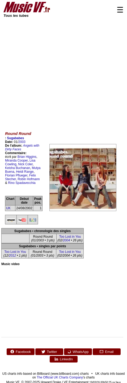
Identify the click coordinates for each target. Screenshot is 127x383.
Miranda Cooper (16, 160)
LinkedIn (63, 359)
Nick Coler (25, 164)
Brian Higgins (27, 157)
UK (8, 208)
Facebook (20, 351)
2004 (66, 240)
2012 (12, 255)
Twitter (49, 351)
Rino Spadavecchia (21, 183)
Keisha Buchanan (17, 168)
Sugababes (15, 138)
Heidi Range (24, 172)
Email (106, 351)
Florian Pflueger (16, 175)
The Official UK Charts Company (60, 377)
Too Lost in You (70, 236)
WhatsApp (78, 351)
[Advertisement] (50, 71)
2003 (22, 142)
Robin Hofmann (29, 179)
